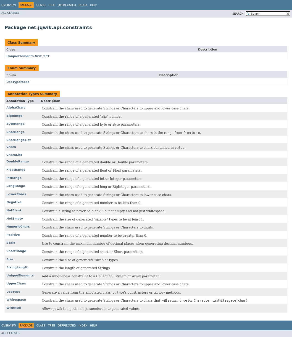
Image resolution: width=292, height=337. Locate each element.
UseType (13, 291)
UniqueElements (20, 275)
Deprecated (67, 5)
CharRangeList (18, 140)
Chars (11, 147)
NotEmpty (14, 218)
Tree (51, 5)
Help (93, 5)
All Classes (10, 12)
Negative (13, 202)
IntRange (13, 178)
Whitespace (16, 299)
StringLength (17, 267)
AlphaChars (16, 107)
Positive (13, 234)
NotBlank (14, 210)
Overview (8, 5)
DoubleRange (17, 161)
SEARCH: (238, 13)
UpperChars (16, 283)
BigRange (14, 115)
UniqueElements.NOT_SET (28, 56)
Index (83, 5)
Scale (10, 242)
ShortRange (16, 251)
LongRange (15, 186)
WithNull (13, 308)
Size (9, 259)
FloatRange (15, 169)
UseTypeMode (17, 82)
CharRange (15, 132)
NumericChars (18, 226)
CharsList (14, 155)
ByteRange (15, 123)
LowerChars (16, 194)
